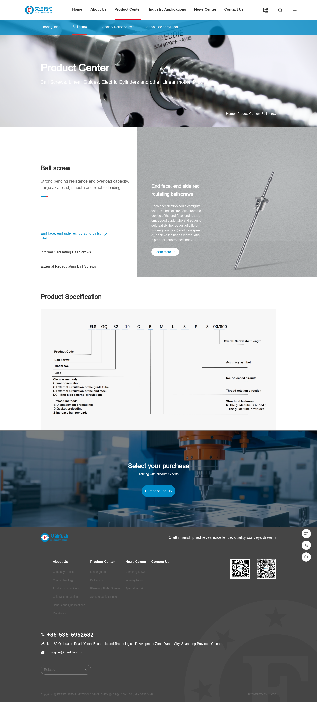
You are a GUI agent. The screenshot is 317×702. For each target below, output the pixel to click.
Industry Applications (167, 9)
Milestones (59, 613)
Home (77, 9)
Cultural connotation (65, 596)
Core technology (63, 580)
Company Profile (63, 572)
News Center (205, 9)
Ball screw (268, 113)
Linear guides (98, 572)
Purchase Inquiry (158, 491)
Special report (134, 588)
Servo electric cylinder (104, 596)
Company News (135, 572)
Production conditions (66, 588)
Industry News (134, 580)
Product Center (128, 9)
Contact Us (234, 9)
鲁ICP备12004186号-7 (123, 694)
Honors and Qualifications (69, 605)
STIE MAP (146, 694)
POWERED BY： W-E (262, 694)
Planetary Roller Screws (105, 588)
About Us (98, 9)
